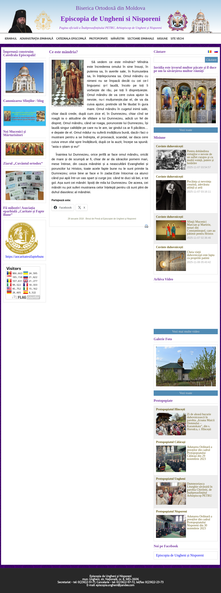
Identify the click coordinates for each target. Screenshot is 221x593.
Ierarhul (11, 38)
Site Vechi (177, 38)
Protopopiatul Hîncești (170, 409)
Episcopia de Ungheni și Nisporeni (180, 555)
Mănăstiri (117, 38)
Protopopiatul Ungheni (170, 479)
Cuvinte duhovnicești (169, 146)
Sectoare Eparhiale (140, 38)
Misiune (162, 38)
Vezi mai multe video (185, 331)
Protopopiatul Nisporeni (171, 511)
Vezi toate (185, 130)
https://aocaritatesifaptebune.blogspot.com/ (25, 256)
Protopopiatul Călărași (170, 442)
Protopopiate (98, 38)
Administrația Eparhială (36, 38)
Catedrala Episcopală (71, 38)
